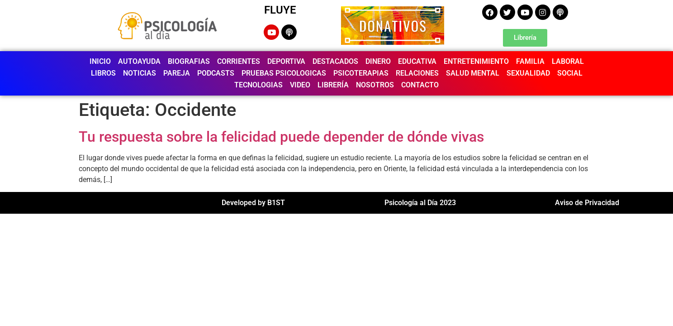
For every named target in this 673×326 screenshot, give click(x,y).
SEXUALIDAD (528, 73)
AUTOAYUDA (139, 61)
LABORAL (568, 61)
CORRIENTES (238, 61)
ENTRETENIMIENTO (476, 61)
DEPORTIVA (286, 61)
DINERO (378, 61)
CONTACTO (420, 85)
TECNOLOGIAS (258, 85)
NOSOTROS (375, 85)
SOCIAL (570, 73)
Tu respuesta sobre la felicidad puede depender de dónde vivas (281, 136)
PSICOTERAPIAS (361, 73)
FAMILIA (530, 61)
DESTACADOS (335, 61)
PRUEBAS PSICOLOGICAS (284, 73)
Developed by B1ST (253, 202)
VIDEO (300, 85)
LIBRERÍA (333, 85)
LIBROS (103, 73)
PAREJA (176, 73)
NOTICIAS (139, 73)
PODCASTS (215, 73)
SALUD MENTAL (472, 73)
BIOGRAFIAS (189, 61)
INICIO (100, 61)
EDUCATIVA (417, 61)
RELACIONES (417, 73)
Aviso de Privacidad (587, 202)
